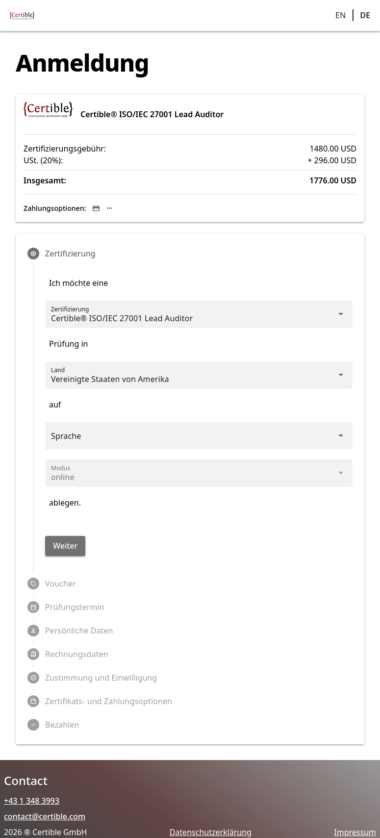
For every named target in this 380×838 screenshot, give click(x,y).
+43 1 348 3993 (31, 800)
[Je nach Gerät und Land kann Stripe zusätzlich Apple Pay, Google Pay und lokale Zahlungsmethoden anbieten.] (110, 208)
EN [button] (340, 15)
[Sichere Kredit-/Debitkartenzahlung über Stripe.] (96, 208)
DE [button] (365, 15)
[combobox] (190, 379)
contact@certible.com (44, 816)
